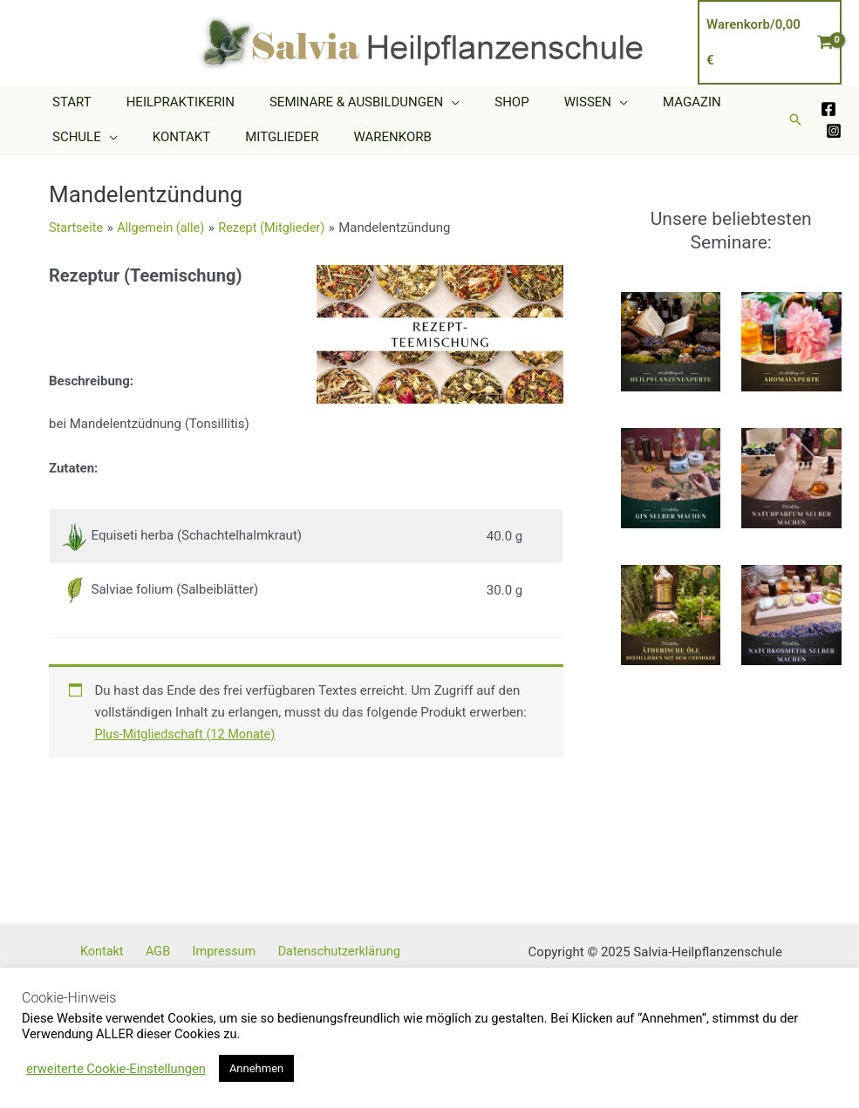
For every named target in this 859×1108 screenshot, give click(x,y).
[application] (429, 102)
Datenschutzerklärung (343, 951)
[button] (795, 119)
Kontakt (127, 951)
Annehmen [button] (256, 1068)
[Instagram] (834, 131)
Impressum (234, 951)
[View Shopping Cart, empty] (770, 42)
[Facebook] (828, 109)
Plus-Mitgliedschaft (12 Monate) (189, 734)
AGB (175, 951)
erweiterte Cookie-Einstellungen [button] (116, 1069)
